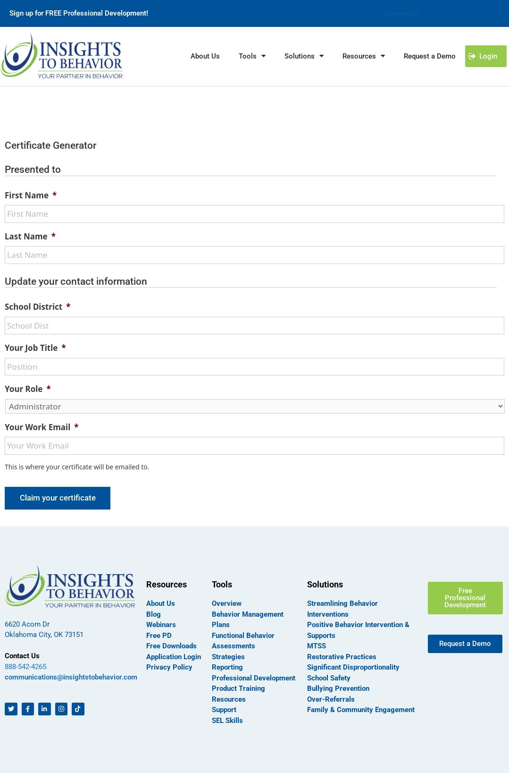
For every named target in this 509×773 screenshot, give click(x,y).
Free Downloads (171, 645)
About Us (205, 56)
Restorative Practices (341, 655)
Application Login (173, 655)
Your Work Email (41, 427)
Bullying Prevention (338, 687)
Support (385, 13)
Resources (363, 56)
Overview (227, 602)
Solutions (304, 56)
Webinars (161, 624)
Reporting (227, 666)
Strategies (228, 655)
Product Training (238, 687)
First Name (31, 195)
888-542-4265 (25, 666)
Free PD (159, 634)
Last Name (30, 236)
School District (37, 307)
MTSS (316, 645)
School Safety (328, 676)
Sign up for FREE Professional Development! (78, 13)
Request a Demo (430, 56)
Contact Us (22, 655)
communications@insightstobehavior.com (71, 676)
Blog (153, 613)
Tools (252, 56)
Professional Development (253, 676)
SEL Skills (227, 719)
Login (411, 13)
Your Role (28, 389)
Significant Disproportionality (353, 666)
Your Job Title (35, 348)
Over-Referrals (331, 698)
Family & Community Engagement (361, 709)
